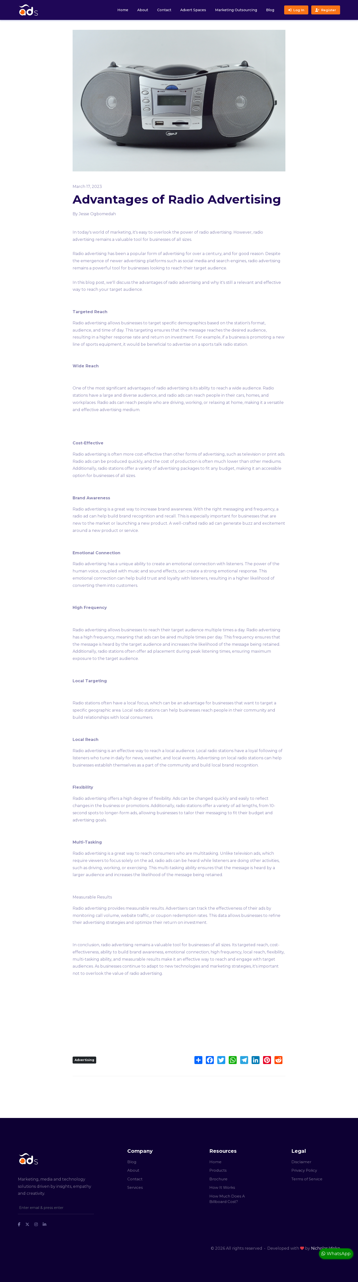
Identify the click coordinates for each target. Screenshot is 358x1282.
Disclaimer (301, 1161)
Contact (164, 10)
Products (217, 1170)
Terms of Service (306, 1179)
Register (325, 10)
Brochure (218, 1179)
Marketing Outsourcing (236, 10)
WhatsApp (336, 1253)
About (142, 10)
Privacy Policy (304, 1170)
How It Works (222, 1187)
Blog (270, 10)
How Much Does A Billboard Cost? (227, 1199)
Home (122, 10)
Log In (296, 10)
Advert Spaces (193, 10)
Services (135, 1187)
